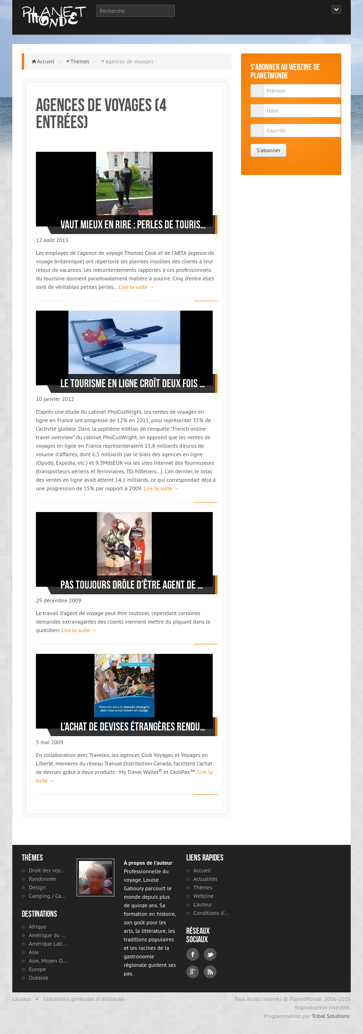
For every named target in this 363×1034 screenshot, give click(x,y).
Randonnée (42, 878)
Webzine (203, 895)
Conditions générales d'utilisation (84, 998)
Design (37, 887)
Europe (37, 969)
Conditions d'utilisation (212, 912)
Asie (34, 952)
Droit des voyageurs (48, 870)
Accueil (45, 61)
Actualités (205, 878)
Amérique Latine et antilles (48, 943)
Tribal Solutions (330, 1015)
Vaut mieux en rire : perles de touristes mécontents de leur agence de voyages (133, 224)
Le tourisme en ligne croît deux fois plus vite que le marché (133, 383)
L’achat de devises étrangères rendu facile (133, 727)
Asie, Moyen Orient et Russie (48, 960)
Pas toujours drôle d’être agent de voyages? (133, 585)
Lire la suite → (136, 286)
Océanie (38, 977)
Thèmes (79, 61)
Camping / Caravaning (48, 895)
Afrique (37, 926)
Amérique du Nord (48, 934)
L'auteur (202, 904)
